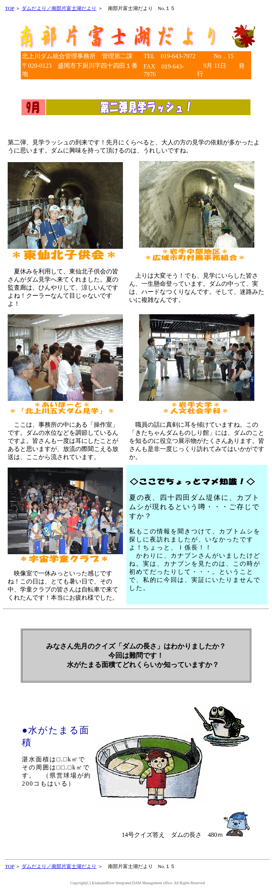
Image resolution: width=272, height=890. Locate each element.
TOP (9, 8)
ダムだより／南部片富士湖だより (59, 8)
